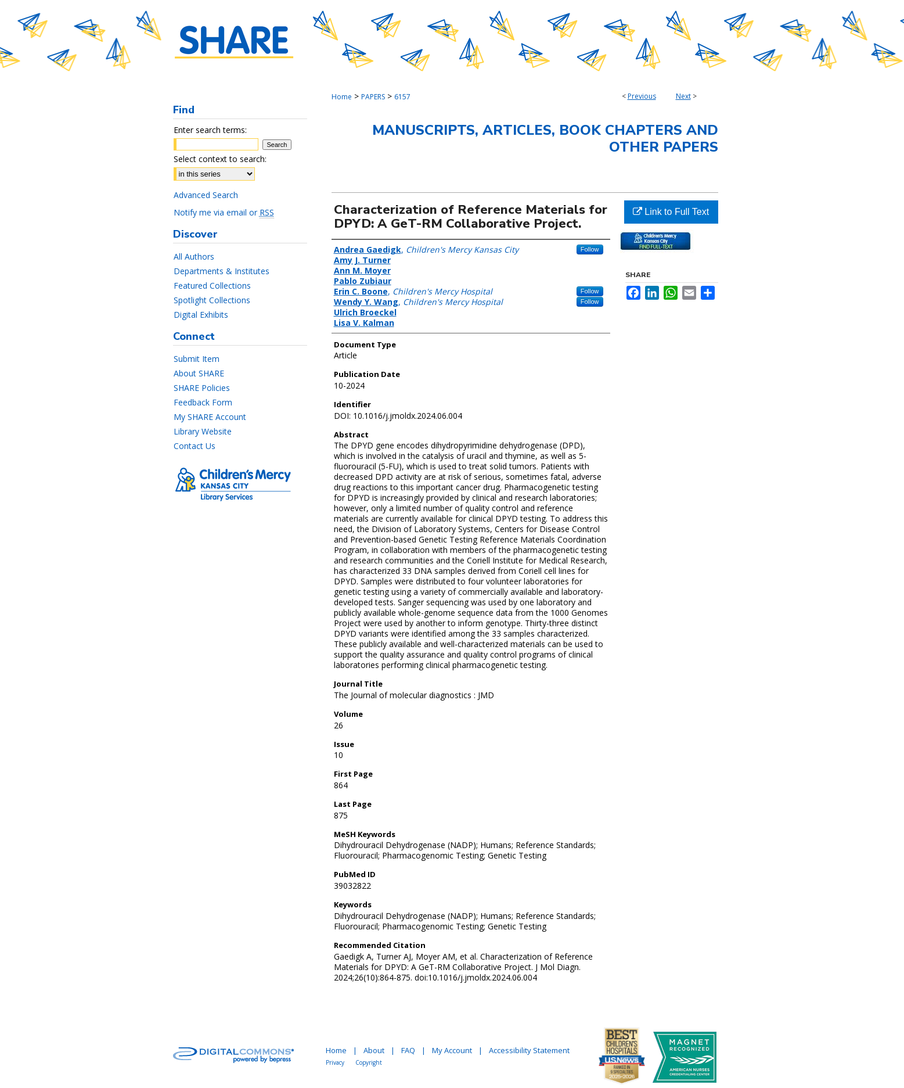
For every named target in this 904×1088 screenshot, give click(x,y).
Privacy (335, 1062)
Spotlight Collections (212, 300)
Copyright (368, 1062)
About (373, 1050)
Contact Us (194, 445)
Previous (642, 96)
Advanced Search (206, 194)
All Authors (194, 256)
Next (683, 96)
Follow (590, 249)
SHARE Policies (202, 387)
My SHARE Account (210, 416)
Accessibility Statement (529, 1050)
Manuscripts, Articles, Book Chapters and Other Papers (545, 138)
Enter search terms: (210, 129)
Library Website (203, 431)
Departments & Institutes (221, 271)
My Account (452, 1050)
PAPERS (373, 97)
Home (342, 97)
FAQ (408, 1050)
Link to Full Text (671, 212)
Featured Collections (212, 285)
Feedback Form (203, 402)
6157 (402, 97)
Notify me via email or (224, 212)
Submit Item (196, 358)
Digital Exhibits (201, 314)
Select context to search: (220, 158)
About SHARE (199, 373)
